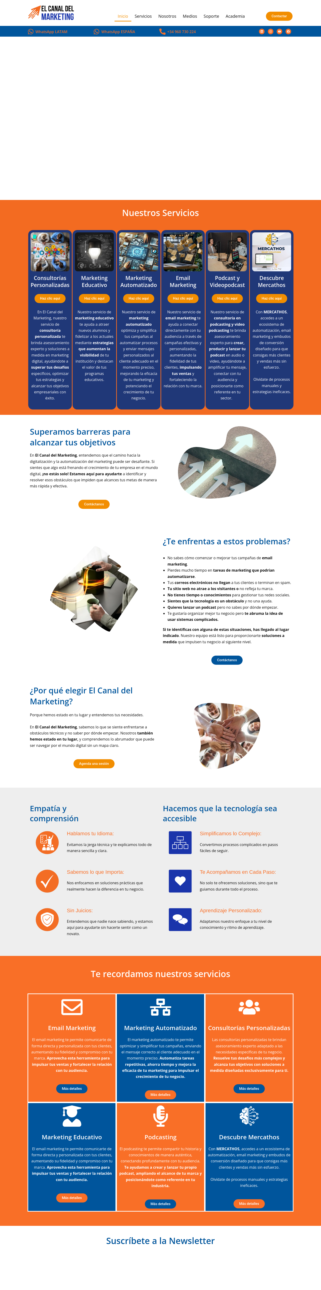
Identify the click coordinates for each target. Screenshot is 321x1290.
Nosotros (167, 16)
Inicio (123, 16)
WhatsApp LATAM (51, 31)
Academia (235, 16)
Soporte (211, 16)
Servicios (143, 16)
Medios (190, 16)
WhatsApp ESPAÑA (118, 31)
